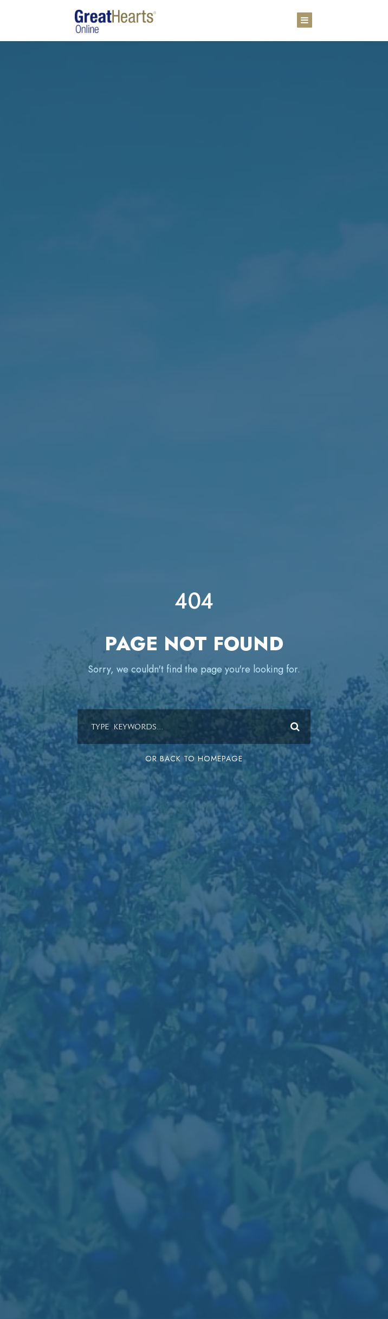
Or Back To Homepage (194, 758)
